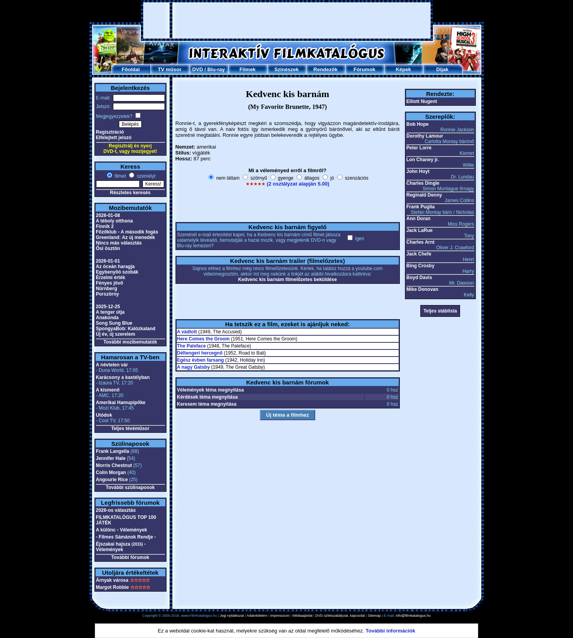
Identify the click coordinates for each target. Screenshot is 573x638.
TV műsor (169, 69)
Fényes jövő (109, 283)
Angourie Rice (112, 479)
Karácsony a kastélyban (123, 377)
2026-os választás (116, 510)
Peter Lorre (419, 148)
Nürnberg (106, 288)
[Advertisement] (287, 20)
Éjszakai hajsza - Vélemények (121, 546)
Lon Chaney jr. (423, 159)
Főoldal (131, 69)
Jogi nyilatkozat (232, 616)
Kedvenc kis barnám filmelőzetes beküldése (287, 279)
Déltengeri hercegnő (200, 353)
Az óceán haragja (115, 266)
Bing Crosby (420, 265)
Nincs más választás (119, 243)
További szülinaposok (130, 487)
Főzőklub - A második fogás (127, 232)
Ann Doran (419, 218)
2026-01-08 (108, 215)
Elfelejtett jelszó (114, 137)
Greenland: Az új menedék (125, 237)
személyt (145, 176)
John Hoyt (418, 171)
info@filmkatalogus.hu (413, 616)
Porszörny (107, 294)
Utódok (104, 415)
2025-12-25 (108, 306)
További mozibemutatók (130, 342)
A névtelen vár (112, 365)
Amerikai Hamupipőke (121, 402)
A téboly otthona (114, 221)
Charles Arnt (421, 242)
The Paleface (191, 346)
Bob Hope (418, 124)
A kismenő (108, 390)
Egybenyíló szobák (117, 272)
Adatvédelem (257, 616)
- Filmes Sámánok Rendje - (126, 537)
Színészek (286, 69)
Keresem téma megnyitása (207, 404)
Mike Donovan (422, 289)
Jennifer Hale (111, 458)
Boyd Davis (419, 277)
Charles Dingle (423, 183)
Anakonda (107, 317)
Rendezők (325, 69)
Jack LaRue (420, 230)
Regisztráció (110, 132)
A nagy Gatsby (193, 367)
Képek (403, 69)
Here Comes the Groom (203, 339)
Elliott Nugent (422, 101)
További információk (390, 631)
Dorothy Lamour (425, 136)
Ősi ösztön (108, 248)
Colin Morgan (111, 472)
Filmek (247, 69)
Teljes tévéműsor (130, 428)
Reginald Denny (424, 195)
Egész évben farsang (200, 360)
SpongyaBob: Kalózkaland (125, 328)
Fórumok (364, 69)
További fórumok (130, 557)
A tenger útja (110, 312)
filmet (119, 176)
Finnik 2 (105, 226)
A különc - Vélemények (121, 530)
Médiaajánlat (302, 616)
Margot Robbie (112, 587)
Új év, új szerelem (115, 334)
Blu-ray (216, 69)
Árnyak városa (112, 580)
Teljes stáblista (440, 311)
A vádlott (187, 332)
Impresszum (280, 616)
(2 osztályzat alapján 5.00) (298, 184)
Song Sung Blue (114, 323)
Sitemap (374, 616)
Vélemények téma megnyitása (210, 390)
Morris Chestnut (114, 465)
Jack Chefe (419, 254)
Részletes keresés (130, 192)
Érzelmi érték (111, 277)
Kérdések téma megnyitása (207, 397)
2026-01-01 (108, 261)
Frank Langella (112, 451)
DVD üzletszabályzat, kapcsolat (340, 616)
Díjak (442, 69)
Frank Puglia (421, 207)
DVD (197, 69)
